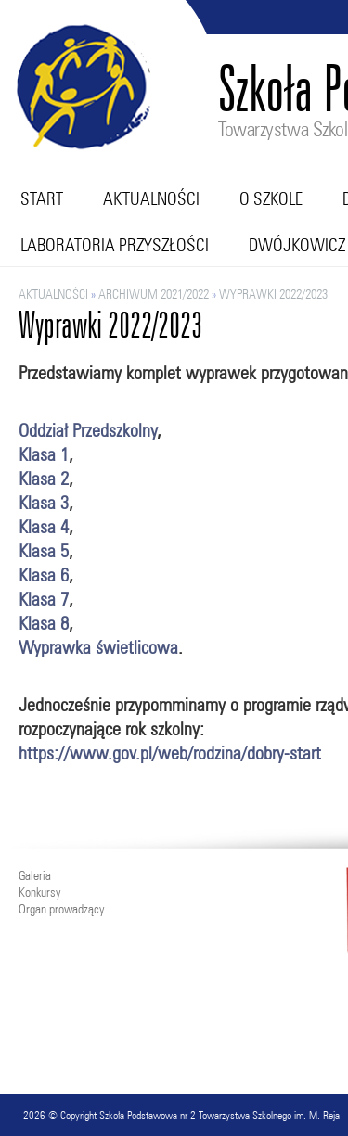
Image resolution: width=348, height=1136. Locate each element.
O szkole (271, 198)
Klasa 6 (44, 574)
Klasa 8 (44, 622)
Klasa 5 (44, 550)
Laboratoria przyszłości (114, 245)
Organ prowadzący (61, 908)
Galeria (35, 875)
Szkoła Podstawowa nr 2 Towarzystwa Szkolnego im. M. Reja (219, 1115)
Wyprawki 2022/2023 (273, 294)
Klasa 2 (44, 478)
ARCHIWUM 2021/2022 (153, 294)
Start (41, 198)
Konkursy (39, 892)
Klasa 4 (44, 526)
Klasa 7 (44, 598)
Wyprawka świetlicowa (98, 646)
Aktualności (151, 198)
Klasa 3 (44, 502)
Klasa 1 (44, 454)
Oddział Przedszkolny (88, 429)
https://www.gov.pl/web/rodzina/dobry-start (170, 752)
